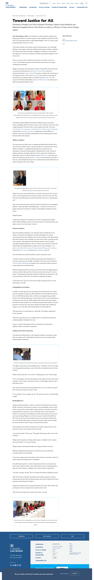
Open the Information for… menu (45, 3)
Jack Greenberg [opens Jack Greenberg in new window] (52, 248)
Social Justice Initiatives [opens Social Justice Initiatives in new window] (27, 131)
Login (81, 3)
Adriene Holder (29, 73)
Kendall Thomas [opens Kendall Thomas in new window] (42, 248)
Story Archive (30, 16)
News (54, 3)
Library (76, 3)
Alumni (63, 3)
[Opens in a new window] (11, 565)
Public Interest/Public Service (69, 40)
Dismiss (74, 573)
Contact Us (13, 562)
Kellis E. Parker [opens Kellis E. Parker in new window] (23, 250)
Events (58, 3)
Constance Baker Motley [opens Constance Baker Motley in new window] (19, 263)
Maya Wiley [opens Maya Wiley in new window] (49, 78)
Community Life (41, 560)
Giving (67, 3)
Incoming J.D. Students (58, 546)
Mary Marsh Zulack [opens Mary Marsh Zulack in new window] (23, 248)
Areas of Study (41, 550)
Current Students (56, 548)
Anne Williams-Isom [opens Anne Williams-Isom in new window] (41, 80)
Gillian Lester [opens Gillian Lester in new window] (44, 155)
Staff (54, 551)
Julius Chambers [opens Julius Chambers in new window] (39, 250)
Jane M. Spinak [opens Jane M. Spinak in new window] (33, 248)
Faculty (54, 549)
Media (54, 554)
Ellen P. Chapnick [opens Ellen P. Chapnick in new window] (36, 157)
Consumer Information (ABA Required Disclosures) (75, 553)
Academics (39, 547)
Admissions (39, 544)
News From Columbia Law (19, 16)
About (72, 3)
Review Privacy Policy (64, 573)
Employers (55, 553)
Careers (38, 558)
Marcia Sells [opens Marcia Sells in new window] (36, 75)
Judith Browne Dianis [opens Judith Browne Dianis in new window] (36, 71)
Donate (62, 568)
